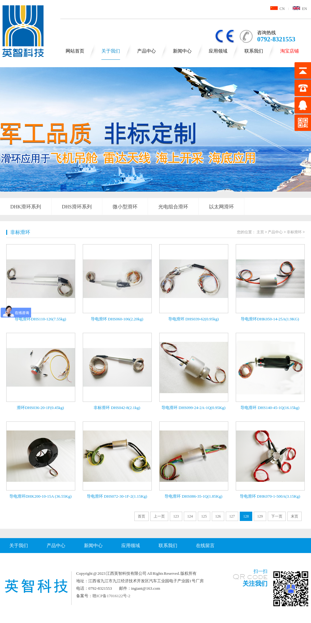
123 (176, 516)
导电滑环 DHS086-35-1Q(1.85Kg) (193, 496)
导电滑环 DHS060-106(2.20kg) (117, 319)
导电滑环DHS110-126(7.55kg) (40, 319)
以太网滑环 (221, 206)
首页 (141, 516)
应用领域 (218, 51)
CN (277, 9)
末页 (294, 516)
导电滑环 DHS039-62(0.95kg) (193, 319)
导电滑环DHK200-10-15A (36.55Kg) (40, 496)
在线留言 (205, 545)
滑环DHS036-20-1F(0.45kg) (40, 407)
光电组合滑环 (173, 206)
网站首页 (75, 51)
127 (232, 516)
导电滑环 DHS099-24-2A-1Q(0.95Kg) (193, 407)
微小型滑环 (125, 206)
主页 (260, 232)
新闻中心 (182, 51)
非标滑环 (20, 232)
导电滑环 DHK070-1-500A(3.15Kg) (270, 496)
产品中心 (146, 51)
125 (204, 516)
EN (300, 9)
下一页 (276, 516)
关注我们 (255, 583)
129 (260, 516)
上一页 (159, 516)
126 (218, 516)
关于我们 (110, 51)
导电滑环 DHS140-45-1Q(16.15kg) (269, 407)
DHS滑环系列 (77, 206)
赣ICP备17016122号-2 (111, 595)
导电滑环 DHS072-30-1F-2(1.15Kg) (117, 496)
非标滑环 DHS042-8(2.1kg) (117, 407)
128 (246, 516)
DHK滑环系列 (25, 206)
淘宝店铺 (289, 51)
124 (190, 516)
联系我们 (253, 51)
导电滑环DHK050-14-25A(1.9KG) (270, 319)
